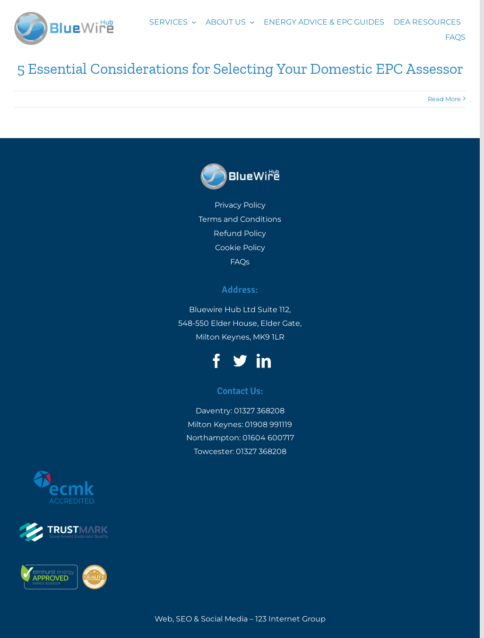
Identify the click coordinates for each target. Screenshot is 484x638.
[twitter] (240, 361)
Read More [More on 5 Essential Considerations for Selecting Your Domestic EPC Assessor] (444, 99)
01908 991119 (268, 424)
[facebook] (216, 361)
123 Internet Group (290, 618)
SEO (184, 618)
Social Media (224, 618)
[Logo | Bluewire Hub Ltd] (63, 15)
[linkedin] (264, 361)
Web (164, 618)
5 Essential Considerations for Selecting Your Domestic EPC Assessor (240, 69)
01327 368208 (259, 410)
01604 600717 (268, 437)
